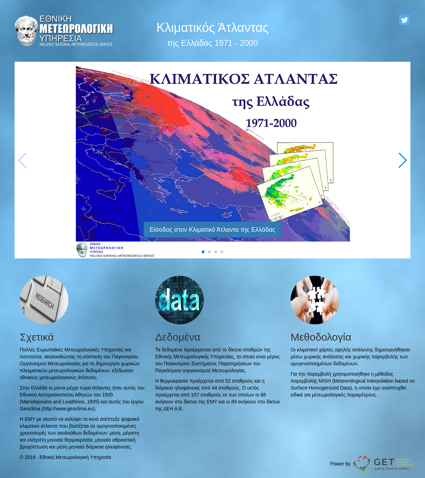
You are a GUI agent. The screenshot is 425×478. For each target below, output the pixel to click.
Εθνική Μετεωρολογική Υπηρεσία (75, 457)
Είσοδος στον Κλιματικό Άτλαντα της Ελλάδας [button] (212, 229)
